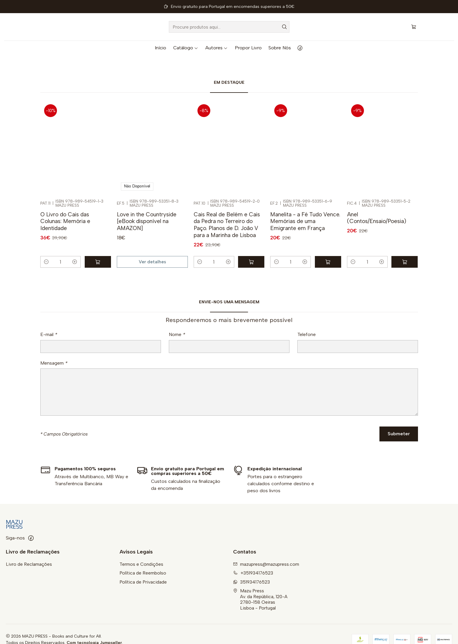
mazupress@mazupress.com (266, 553)
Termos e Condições (141, 553)
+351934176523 (253, 562)
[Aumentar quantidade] (74, 250)
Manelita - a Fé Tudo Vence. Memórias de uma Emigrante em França (305, 210)
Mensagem (53, 356)
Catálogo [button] (185, 48)
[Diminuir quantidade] (46, 250)
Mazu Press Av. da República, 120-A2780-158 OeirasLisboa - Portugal (260, 588)
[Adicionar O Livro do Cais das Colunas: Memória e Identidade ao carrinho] (98, 251)
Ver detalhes (152, 251)
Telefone (306, 328)
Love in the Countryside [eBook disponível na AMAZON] (146, 210)
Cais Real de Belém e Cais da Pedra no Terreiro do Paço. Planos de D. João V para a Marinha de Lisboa (227, 213)
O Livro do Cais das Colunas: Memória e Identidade (65, 210)
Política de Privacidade (143, 571)
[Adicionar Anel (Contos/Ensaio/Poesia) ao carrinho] (404, 251)
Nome (177, 328)
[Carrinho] (414, 27)
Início (160, 48)
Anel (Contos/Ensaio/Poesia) (376, 207)
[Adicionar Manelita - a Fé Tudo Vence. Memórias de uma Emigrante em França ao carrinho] (328, 251)
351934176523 (251, 571)
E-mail (48, 328)
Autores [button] (216, 48)
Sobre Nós (279, 48)
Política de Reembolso (142, 562)
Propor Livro (248, 48)
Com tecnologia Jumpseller (94, 631)
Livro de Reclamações (29, 553)
